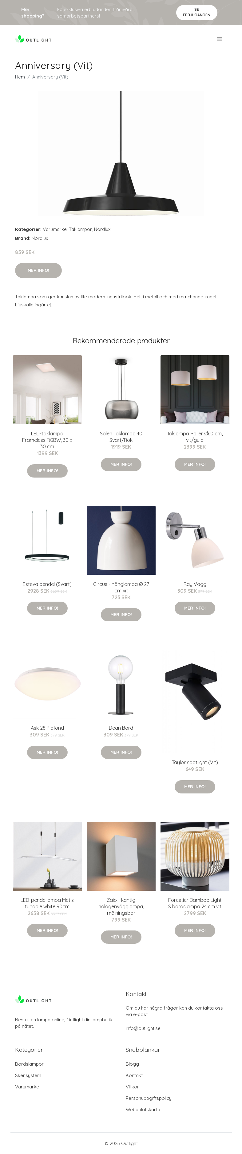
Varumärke (55, 229)
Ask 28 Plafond (47, 728)
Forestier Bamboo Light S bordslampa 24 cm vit (195, 903)
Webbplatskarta (143, 1109)
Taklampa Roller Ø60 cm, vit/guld (195, 436)
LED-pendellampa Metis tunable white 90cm (47, 903)
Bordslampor (29, 1064)
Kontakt (134, 1075)
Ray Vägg (195, 584)
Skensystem (28, 1075)
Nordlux (102, 229)
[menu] (220, 39)
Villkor (132, 1087)
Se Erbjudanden (196, 12)
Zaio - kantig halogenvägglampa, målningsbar (121, 906)
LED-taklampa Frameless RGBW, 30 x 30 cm (47, 440)
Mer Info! (38, 270)
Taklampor (80, 229)
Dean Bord (121, 728)
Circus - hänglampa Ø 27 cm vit (121, 587)
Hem (20, 77)
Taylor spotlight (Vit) (195, 762)
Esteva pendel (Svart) (47, 584)
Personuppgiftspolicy (149, 1098)
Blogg (132, 1064)
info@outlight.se (143, 1028)
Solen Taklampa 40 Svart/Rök (121, 436)
